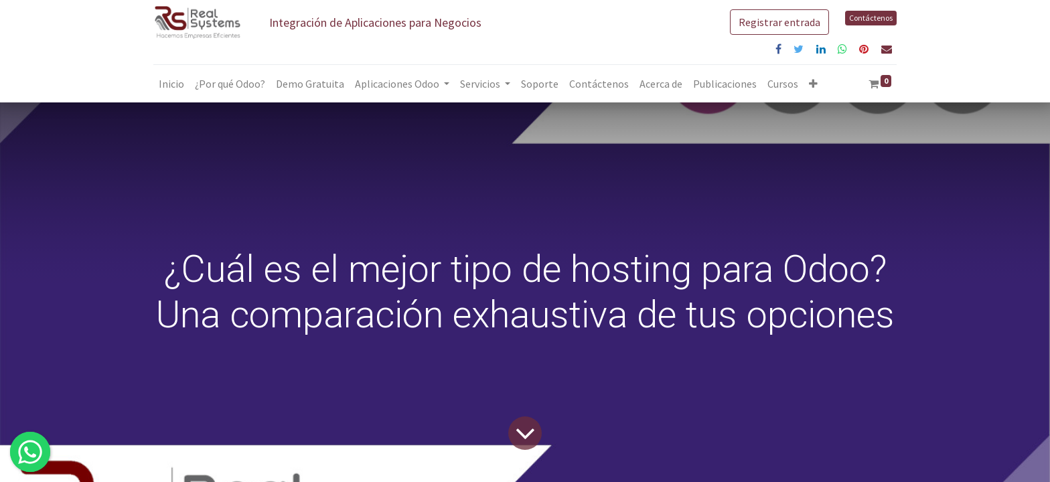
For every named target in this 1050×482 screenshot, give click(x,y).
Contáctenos (871, 18)
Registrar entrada (779, 22)
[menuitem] (171, 83)
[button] (813, 83)
